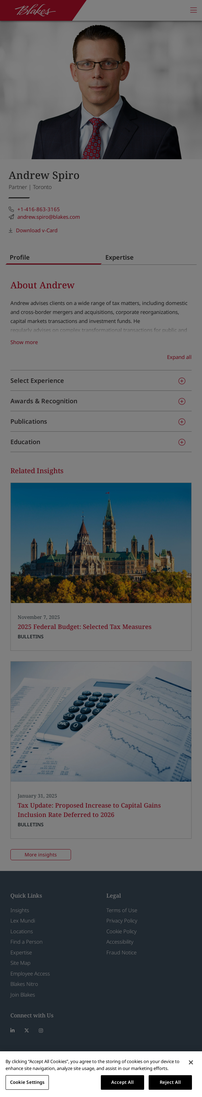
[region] (101, 1074)
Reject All (170, 1082)
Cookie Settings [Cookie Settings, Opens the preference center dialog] (27, 1082)
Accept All (122, 1082)
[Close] (191, 1062)
